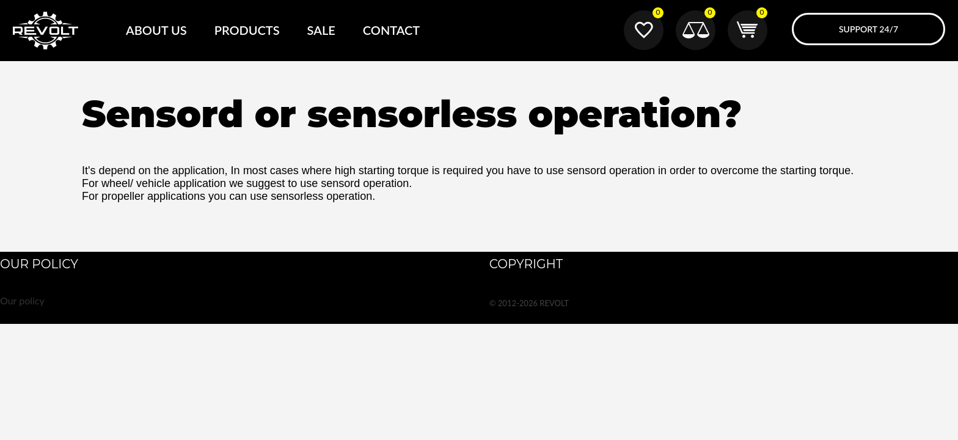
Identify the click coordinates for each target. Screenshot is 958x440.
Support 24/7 (868, 29)
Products (247, 30)
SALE (321, 30)
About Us (156, 30)
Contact (391, 30)
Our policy (22, 300)
